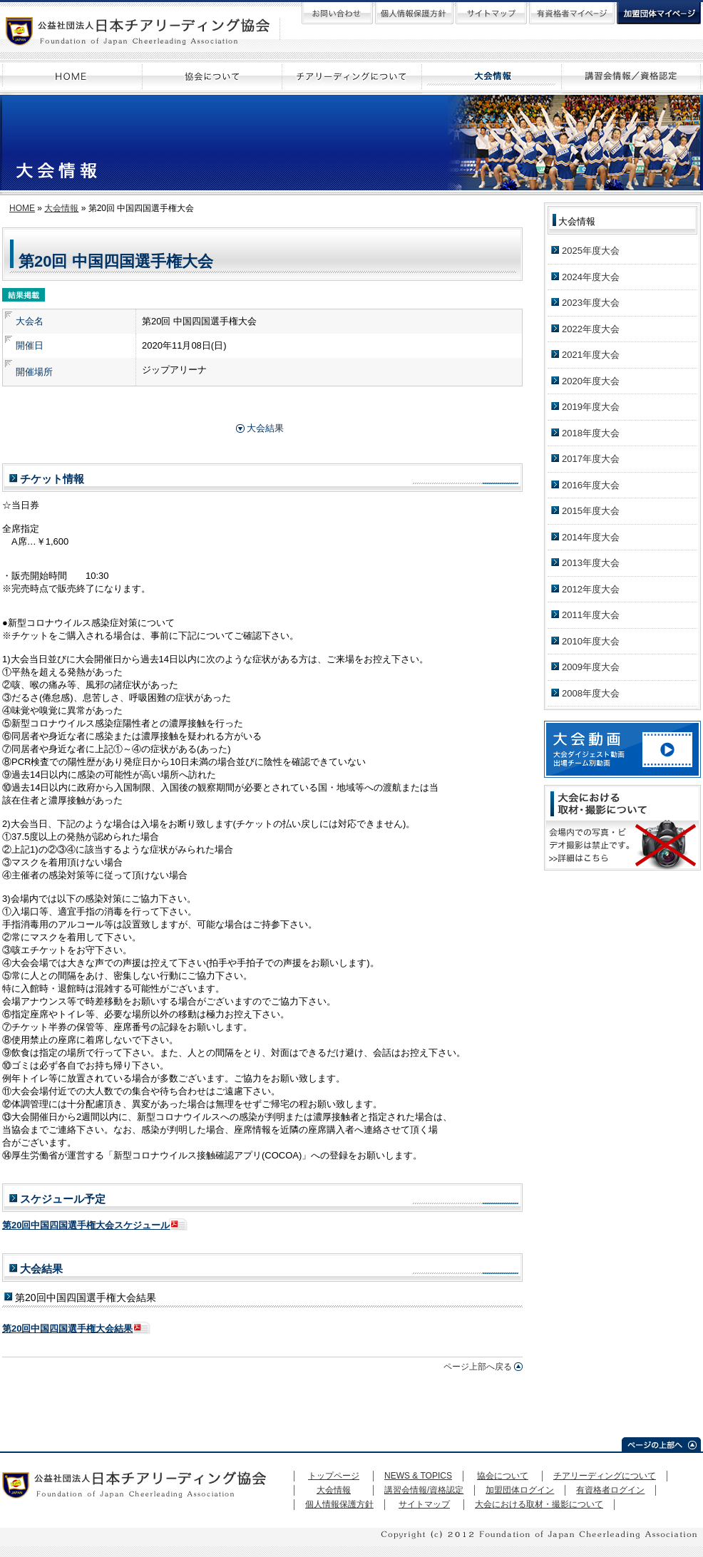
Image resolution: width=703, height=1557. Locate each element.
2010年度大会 (591, 641)
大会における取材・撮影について (539, 1504)
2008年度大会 (591, 693)
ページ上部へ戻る (477, 1367)
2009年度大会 (591, 667)
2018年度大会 (591, 433)
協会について (502, 1476)
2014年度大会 (591, 537)
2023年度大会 (591, 302)
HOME (22, 208)
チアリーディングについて (604, 1476)
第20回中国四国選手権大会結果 (67, 1328)
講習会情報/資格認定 (423, 1490)
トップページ (333, 1476)
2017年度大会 (591, 458)
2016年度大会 (591, 485)
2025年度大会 (591, 250)
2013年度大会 (591, 562)
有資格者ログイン (610, 1490)
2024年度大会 (591, 277)
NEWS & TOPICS (418, 1476)
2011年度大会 (591, 615)
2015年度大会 (591, 510)
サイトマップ (424, 1504)
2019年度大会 (591, 406)
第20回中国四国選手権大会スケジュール (86, 1225)
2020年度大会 (591, 381)
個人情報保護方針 (339, 1504)
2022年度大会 (591, 329)
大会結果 (265, 428)
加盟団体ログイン (520, 1490)
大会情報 (61, 208)
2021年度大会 (591, 354)
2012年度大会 (591, 589)
